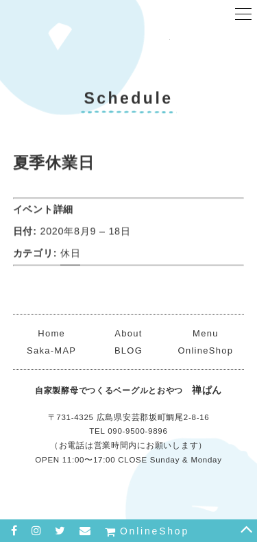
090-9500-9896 (137, 431)
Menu (206, 333)
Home (51, 333)
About (128, 333)
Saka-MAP (51, 350)
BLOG (128, 350)
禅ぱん (129, 44)
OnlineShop (206, 350)
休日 (70, 254)
